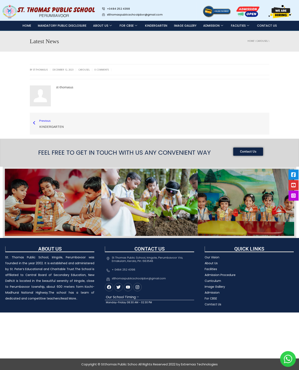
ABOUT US (103, 26)
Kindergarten (156, 26)
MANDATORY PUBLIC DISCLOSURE (62, 26)
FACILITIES (240, 26)
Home (26, 26)
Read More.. (69, 298)
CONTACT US (267, 26)
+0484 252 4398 (117, 9)
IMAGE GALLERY (185, 26)
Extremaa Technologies (199, 364)
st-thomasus (64, 87)
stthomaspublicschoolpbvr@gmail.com (132, 15)
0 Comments (102, 69)
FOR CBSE (129, 26)
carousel (262, 40)
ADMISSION (213, 26)
